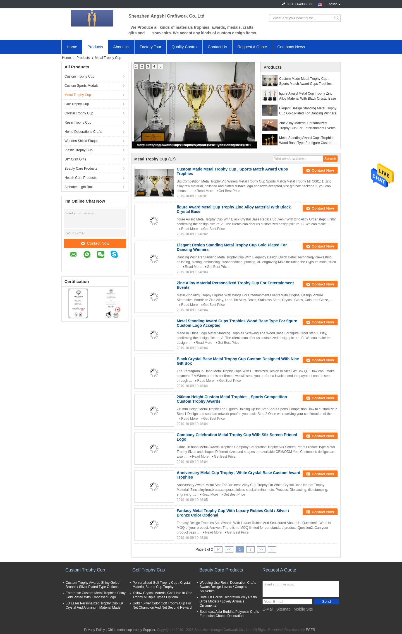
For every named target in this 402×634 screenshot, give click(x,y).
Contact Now (95, 243)
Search (337, 18)
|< (218, 549)
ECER (310, 630)
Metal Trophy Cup (77, 95)
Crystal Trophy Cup (78, 113)
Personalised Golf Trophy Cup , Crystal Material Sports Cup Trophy (161, 585)
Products (95, 47)
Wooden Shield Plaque (81, 141)
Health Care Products (80, 178)
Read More (205, 191)
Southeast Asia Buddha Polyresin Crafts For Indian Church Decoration (229, 614)
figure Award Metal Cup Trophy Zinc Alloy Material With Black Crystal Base (307, 96)
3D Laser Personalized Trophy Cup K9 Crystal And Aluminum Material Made (94, 605)
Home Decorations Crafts (83, 132)
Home (72, 47)
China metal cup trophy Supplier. (132, 630)
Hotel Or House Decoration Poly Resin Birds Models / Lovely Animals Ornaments (228, 601)
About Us (121, 47)
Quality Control (185, 47)
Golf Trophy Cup (76, 104)
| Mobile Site (302, 609)
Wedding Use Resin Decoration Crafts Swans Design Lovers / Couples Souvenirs (228, 587)
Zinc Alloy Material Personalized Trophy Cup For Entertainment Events (307, 125)
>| (272, 549)
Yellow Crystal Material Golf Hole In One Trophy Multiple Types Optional (162, 595)
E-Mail (268, 609)
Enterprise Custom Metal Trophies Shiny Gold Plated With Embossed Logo (96, 595)
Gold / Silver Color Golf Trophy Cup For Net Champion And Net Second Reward (162, 605)
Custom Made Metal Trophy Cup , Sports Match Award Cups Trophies (305, 81)
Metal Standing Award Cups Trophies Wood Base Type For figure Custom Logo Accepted (195, 145)
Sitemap (283, 609)
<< (229, 549)
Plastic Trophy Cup (78, 150)
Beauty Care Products (80, 168)
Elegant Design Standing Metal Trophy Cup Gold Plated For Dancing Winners (307, 110)
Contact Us (217, 47)
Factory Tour (150, 47)
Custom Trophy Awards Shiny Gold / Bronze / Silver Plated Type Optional (92, 585)
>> (261, 549)
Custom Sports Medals (81, 86)
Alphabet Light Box (78, 187)
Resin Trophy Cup (77, 122)
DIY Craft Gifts (75, 159)
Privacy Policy (94, 630)
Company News (291, 47)
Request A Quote (252, 47)
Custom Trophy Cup (79, 76)
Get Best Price (229, 191)
